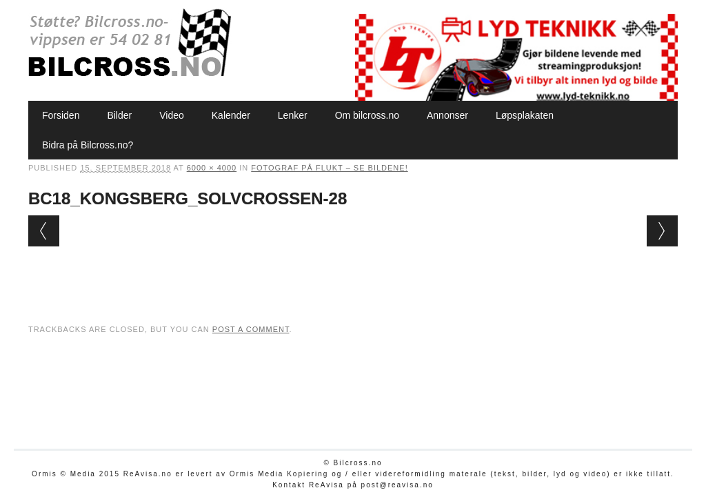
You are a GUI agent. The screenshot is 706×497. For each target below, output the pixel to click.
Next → (662, 230)
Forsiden (60, 115)
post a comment (251, 329)
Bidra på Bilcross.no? (87, 144)
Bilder (119, 115)
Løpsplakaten (525, 115)
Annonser (447, 115)
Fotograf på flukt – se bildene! (329, 168)
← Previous (43, 230)
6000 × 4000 (211, 168)
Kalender (231, 115)
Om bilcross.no (367, 115)
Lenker (292, 115)
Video (171, 115)
